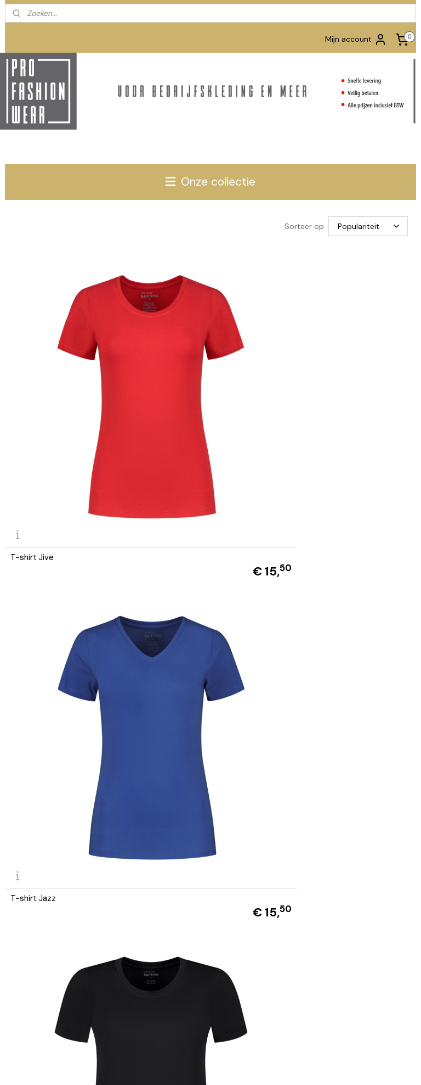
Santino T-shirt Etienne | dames (351, 394)
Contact (159, 844)
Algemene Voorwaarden (186, 890)
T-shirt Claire (35, 752)
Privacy (157, 913)
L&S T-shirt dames (46, 573)
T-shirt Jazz (173, 394)
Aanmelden (174, 981)
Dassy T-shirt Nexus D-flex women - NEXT (202, 748)
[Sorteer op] (368, 225)
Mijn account (356, 39)
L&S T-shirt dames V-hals (200, 573)
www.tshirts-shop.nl (39, 1009)
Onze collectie (210, 181)
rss (213, 1065)
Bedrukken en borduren (186, 856)
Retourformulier (171, 902)
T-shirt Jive (32, 394)
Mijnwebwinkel (341, 1065)
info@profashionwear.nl (326, 890)
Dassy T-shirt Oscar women (344, 752)
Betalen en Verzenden (183, 878)
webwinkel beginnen (251, 1065)
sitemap (192, 1065)
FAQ (152, 867)
